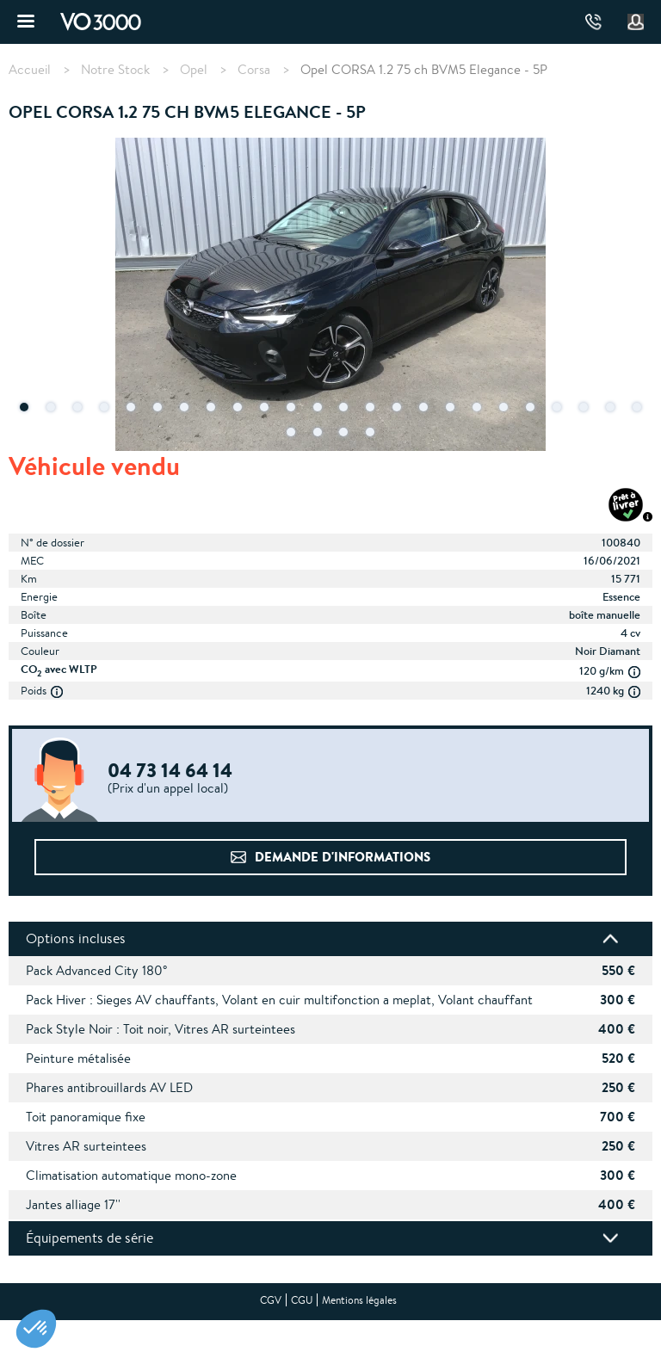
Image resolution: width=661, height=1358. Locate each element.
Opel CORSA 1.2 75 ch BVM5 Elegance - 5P (423, 69)
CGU (301, 1299)
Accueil (30, 69)
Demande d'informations (342, 857)
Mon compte (636, 22)
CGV (270, 1299)
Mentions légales (359, 1299)
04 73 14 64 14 (593, 22)
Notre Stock (115, 69)
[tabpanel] (330, 296)
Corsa (254, 69)
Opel (193, 69)
